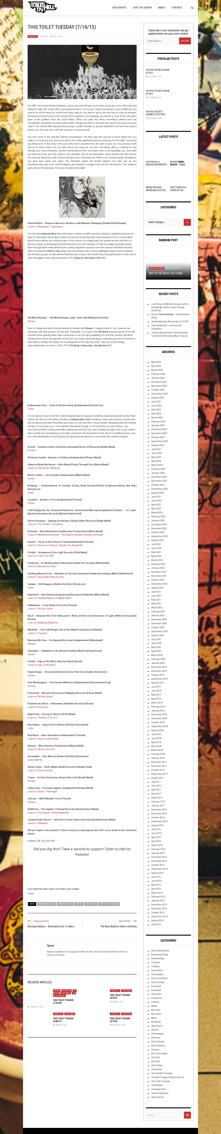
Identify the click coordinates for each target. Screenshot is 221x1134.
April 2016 (156, 841)
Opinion (155, 1029)
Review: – (177, 165)
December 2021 (159, 572)
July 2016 (156, 829)
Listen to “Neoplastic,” (39, 226)
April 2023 (156, 508)
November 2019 (159, 671)
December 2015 (159, 857)
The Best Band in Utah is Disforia (118, 926)
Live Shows (156, 998)
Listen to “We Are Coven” (40, 608)
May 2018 (156, 742)
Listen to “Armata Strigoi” (40, 696)
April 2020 (156, 651)
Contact (177, 7)
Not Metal (156, 1022)
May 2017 (156, 789)
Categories (119, 7)
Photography (157, 1033)
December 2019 (159, 667)
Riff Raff (155, 1057)
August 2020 (157, 635)
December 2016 (159, 809)
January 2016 (158, 853)
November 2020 (159, 623)
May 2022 (156, 552)
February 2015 (158, 896)
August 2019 (157, 683)
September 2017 (159, 774)
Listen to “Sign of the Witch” (42, 665)
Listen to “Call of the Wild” (41, 555)
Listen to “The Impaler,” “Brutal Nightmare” (49, 812)
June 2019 (156, 691)
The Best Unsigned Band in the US (167, 1077)
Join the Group (142, 7)
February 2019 (158, 706)
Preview (31, 450)
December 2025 (159, 382)
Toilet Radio (157, 1085)
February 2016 (158, 849)
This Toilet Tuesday (109, 904)
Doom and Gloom (159, 978)
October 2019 (158, 675)
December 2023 (159, 477)
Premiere (155, 1037)
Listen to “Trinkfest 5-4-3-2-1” (43, 717)
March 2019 (157, 702)
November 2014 (159, 908)
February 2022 (158, 564)
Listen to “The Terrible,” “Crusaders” (45, 524)
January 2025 (158, 425)
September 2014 (159, 916)
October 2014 (158, 912)
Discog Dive (156, 970)
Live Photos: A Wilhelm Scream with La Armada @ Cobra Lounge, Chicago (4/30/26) (170, 307)
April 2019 (156, 698)
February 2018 (158, 754)
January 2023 (158, 520)
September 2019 (159, 679)
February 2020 (158, 659)
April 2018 (156, 746)
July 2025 (156, 401)
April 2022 (156, 556)
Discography (157, 974)
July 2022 (156, 544)
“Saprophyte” (56, 226)
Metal (56, 991)
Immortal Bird (65, 904)
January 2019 (158, 710)
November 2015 (159, 861)
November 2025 (159, 386)
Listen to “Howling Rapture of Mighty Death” (50, 598)
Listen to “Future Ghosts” (40, 770)
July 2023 (156, 496)
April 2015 (156, 889)
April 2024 (156, 461)
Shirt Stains (157, 1065)
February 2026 (158, 374)
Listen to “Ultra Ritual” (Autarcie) (44, 468)
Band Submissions (160, 950)
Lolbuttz (155, 1002)
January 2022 (158, 568)
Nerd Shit (155, 1010)
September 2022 (159, 536)
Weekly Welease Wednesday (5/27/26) (170, 321)
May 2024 (156, 457)
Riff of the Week (156, 268)
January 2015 (158, 900)
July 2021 (156, 592)
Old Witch (91, 904)
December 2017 (159, 762)
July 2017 (156, 782)
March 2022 (157, 560)
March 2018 (157, 750)
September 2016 (159, 821)
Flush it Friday (157, 982)
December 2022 (159, 524)
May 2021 (156, 600)
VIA (38, 840)
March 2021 (157, 607)
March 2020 (157, 655)
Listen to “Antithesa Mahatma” (43, 622)
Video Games (157, 1097)
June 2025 (156, 405)
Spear (45, 36)
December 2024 (159, 429)
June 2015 (156, 881)
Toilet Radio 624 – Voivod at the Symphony (178, 190)
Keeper (79, 904)
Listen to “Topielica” (38, 633)
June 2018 (156, 738)
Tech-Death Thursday (161, 1073)
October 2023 (158, 485)
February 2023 (158, 516)
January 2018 (158, 758)
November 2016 (159, 813)
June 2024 (156, 453)
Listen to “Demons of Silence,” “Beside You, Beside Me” (55, 545)
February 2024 (158, 469)
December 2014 (159, 904)
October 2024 (158, 437)
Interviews (156, 990)
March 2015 (157, 893)
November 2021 (159, 576)
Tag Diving (156, 1069)
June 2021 (156, 596)
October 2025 (158, 390)
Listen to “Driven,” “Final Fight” (42, 791)
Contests (155, 962)
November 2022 (159, 528)
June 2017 (156, 786)
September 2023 (159, 489)
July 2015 (156, 877)
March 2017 (157, 797)
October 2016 (158, 817)
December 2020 (159, 619)
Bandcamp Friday (159, 954)
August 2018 (157, 730)
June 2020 (156, 643)
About (162, 7)
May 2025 (156, 409)
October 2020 (158, 627)
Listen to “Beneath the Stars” (42, 566)
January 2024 (158, 473)
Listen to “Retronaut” (38, 707)
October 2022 (158, 532)
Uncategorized (158, 1089)
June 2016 (156, 833)
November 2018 (159, 718)
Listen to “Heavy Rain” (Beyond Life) (46, 577)
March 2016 (157, 845)
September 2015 (159, 869)
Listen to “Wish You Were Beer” (43, 738)
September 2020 (159, 631)
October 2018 (158, 722)
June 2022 (156, 548)
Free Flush (156, 986)
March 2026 (157, 370)
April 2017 (156, 793)
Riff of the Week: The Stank (166, 273)
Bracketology (157, 958)
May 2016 (156, 837)
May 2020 (156, 647)
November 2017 (159, 766)
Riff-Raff (155, 1061)
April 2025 (156, 413)
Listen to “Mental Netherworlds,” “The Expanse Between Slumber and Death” (66, 534)
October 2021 (158, 580)
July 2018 (156, 734)
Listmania (156, 994)
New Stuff (33, 36)
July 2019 (156, 687)
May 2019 (156, 694)
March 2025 (157, 417)
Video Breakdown (159, 1093)
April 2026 (156, 366)
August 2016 (157, 825)
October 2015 (158, 865)
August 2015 (157, 873)
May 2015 (156, 885)
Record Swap (157, 1041)
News (154, 1018)
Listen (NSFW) (35, 759)
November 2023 (159, 481)
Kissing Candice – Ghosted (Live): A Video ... (52, 926)
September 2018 (159, 726)
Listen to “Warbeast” (38, 823)
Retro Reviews (158, 1045)
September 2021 (159, 584)
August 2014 (157, 920)
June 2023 (156, 500)
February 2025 (158, 421)
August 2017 (157, 778)
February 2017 (158, 801)
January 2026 (158, 378)
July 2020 (156, 639)
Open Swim (65, 993)
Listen (31, 408)
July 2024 (156, 449)
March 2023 (157, 512)
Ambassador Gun (46, 904)
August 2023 (157, 493)
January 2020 (158, 663)
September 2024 (159, 441)
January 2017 (158, 805)
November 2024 (159, 433)
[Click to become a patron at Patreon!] (82, 871)
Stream (31, 321)
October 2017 (158, 770)
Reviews (155, 1049)
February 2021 (158, 611)
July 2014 (156, 924)
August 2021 (157, 588)
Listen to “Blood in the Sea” (41, 749)
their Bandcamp (61, 436)
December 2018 (159, 714)
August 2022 (157, 540)
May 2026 (156, 362)
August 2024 (157, 445)
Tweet (31, 893)
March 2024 (157, 465)
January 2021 (158, 615)
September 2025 (159, 393)
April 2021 (156, 603)
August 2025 (157, 397)
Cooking (155, 966)
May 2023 (156, 504)
